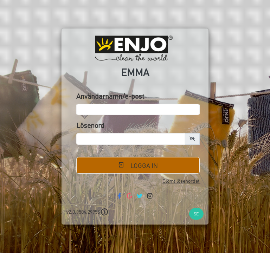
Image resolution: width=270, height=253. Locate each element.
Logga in (138, 165)
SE (196, 213)
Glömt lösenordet (181, 180)
